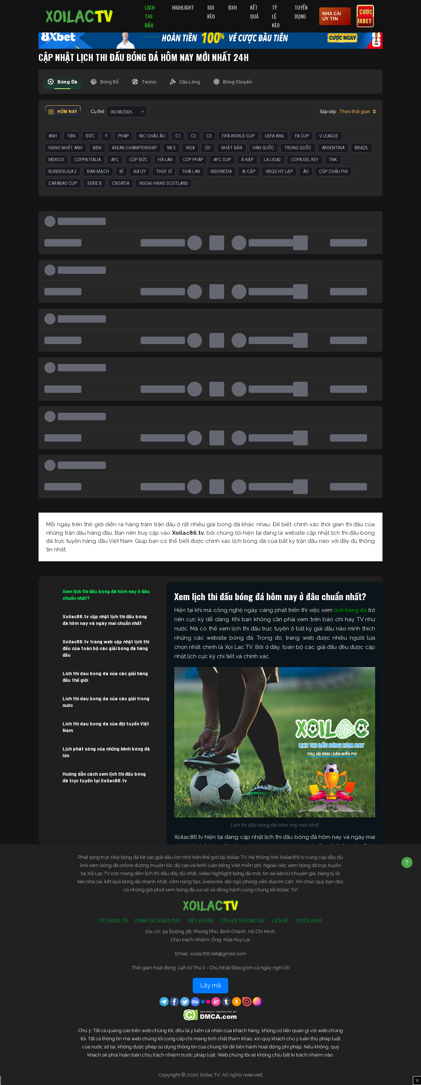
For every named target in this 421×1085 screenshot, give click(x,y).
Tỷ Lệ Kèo (276, 16)
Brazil (361, 147)
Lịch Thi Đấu (150, 16)
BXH (232, 7)
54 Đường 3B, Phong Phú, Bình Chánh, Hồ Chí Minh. (219, 931)
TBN (71, 136)
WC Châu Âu (152, 136)
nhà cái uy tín (331, 16)
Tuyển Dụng (300, 11)
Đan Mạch (98, 171)
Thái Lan (191, 171)
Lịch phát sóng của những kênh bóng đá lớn (106, 752)
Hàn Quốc (263, 147)
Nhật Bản (231, 147)
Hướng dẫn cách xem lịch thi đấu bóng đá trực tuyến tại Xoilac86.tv (104, 777)
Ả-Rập (247, 159)
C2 (193, 136)
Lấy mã (210, 985)
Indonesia (221, 171)
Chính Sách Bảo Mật (158, 921)
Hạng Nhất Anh (65, 147)
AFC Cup (222, 159)
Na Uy (140, 171)
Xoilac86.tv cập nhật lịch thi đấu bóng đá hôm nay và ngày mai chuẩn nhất (105, 619)
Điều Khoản (200, 921)
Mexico (56, 159)
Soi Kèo (211, 11)
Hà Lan (165, 159)
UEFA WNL (274, 136)
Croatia (120, 183)
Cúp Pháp (193, 159)
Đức (90, 136)
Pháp (123, 136)
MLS (171, 147)
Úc (208, 147)
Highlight (183, 7)
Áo (306, 171)
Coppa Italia (87, 159)
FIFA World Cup (238, 136)
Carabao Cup (62, 183)
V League (328, 136)
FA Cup (302, 136)
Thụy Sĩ (164, 171)
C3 (209, 136)
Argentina (333, 147)
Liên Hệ (280, 921)
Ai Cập (248, 171)
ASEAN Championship (134, 147)
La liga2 (272, 159)
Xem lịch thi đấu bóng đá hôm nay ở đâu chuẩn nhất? (106, 594)
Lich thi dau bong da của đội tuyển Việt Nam (106, 727)
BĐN (97, 147)
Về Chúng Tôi (113, 921)
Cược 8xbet (365, 16)
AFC (115, 159)
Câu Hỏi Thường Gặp (242, 921)
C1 (178, 136)
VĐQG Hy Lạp (279, 171)
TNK (333, 159)
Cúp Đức (138, 159)
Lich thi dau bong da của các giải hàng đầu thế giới (105, 676)
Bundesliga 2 (62, 171)
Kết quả (254, 11)
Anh (52, 136)
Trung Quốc (297, 147)
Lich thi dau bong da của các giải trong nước (106, 701)
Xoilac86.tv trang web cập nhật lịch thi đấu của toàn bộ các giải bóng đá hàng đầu (106, 648)
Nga (190, 147)
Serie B (94, 183)
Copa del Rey (305, 159)
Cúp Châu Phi (333, 171)
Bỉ (121, 171)
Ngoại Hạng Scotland (163, 183)
